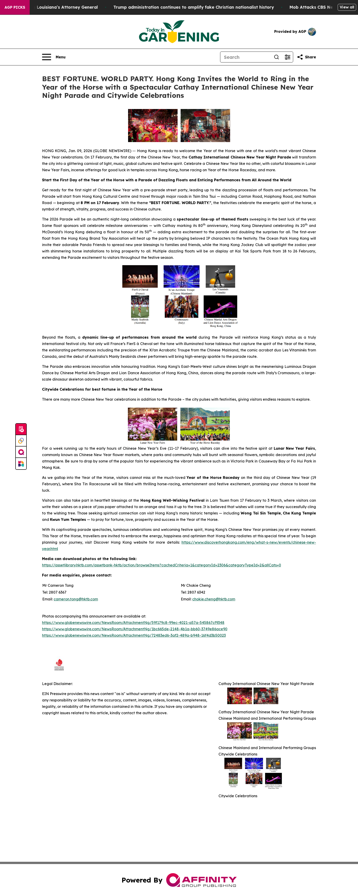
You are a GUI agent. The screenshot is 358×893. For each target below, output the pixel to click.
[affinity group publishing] (21, 452)
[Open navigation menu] (54, 57)
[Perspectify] (21, 440)
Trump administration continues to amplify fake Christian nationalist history (203, 7)
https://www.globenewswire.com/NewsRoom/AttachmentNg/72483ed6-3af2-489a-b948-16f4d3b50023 (134, 635)
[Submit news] (21, 429)
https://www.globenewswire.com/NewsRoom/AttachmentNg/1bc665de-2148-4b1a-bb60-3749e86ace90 (134, 629)
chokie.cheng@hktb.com (213, 599)
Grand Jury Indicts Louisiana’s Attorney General (56, 7)
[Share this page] (306, 57)
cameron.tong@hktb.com (76, 599)
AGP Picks (15, 7)
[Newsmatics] (21, 463)
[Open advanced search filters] (287, 57)
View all (347, 7)
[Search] (245, 57)
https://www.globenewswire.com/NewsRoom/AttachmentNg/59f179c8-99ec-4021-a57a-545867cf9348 (133, 622)
